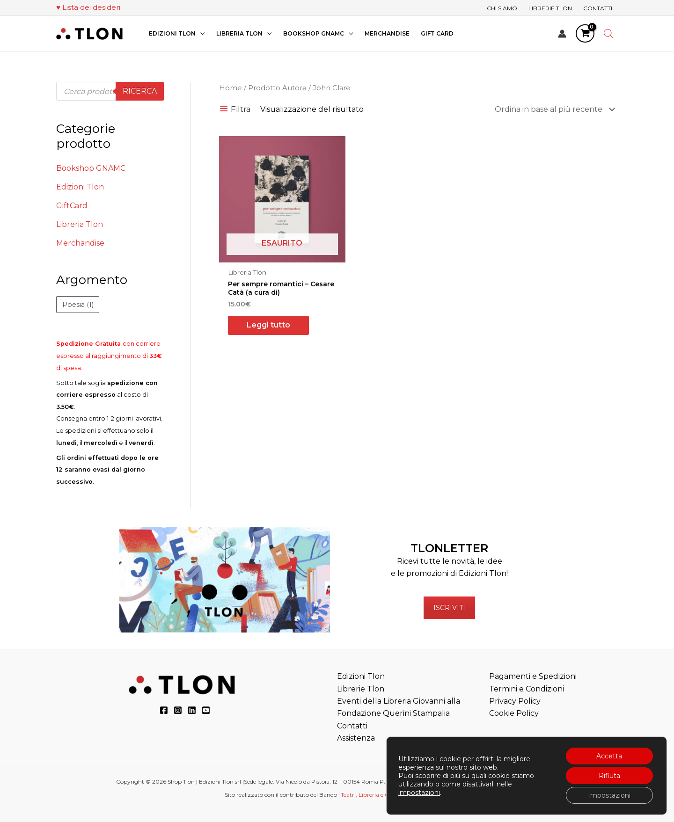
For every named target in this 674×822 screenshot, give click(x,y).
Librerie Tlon (360, 688)
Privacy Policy (515, 701)
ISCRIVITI (449, 608)
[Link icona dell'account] (562, 33)
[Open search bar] (608, 33)
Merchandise (80, 243)
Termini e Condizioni (526, 688)
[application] (200, 33)
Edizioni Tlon (80, 186)
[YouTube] (206, 710)
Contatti (352, 725)
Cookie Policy (514, 713)
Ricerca (140, 91)
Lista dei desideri (91, 7)
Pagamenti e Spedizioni (533, 676)
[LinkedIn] (192, 710)
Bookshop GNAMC (90, 168)
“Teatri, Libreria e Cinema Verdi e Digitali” (393, 794)
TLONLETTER (449, 548)
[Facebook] (164, 710)
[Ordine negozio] (553, 109)
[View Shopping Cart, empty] (585, 33)
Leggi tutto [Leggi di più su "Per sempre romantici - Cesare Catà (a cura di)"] (268, 324)
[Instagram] (178, 710)
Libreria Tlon (79, 224)
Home (230, 88)
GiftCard (72, 205)
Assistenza (356, 738)
